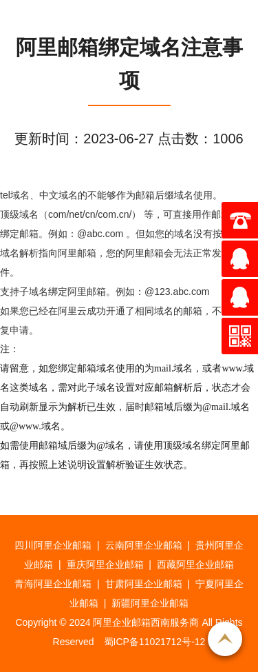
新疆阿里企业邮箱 (150, 603)
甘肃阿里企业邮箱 (143, 583)
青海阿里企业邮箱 (53, 583)
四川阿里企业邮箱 (53, 545)
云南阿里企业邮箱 (143, 545)
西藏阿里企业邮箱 (195, 564)
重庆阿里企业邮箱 (105, 564)
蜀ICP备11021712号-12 (155, 641)
